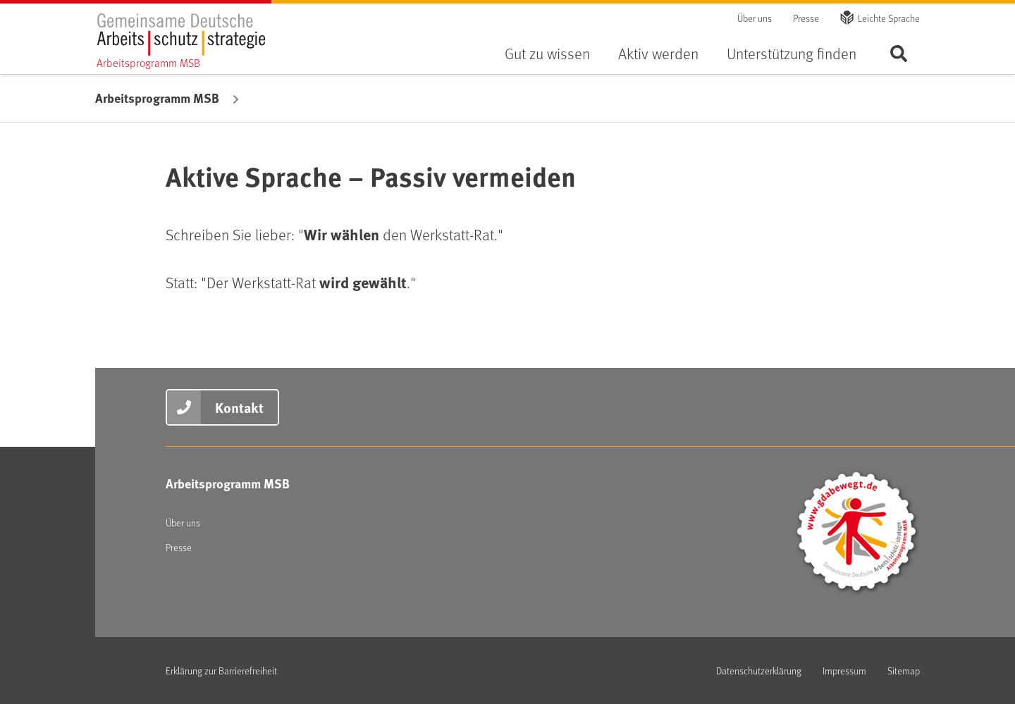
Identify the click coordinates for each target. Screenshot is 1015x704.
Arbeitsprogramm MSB (157, 98)
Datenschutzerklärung (758, 670)
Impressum (844, 670)
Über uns (754, 18)
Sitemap (903, 670)
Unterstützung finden (791, 53)
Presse (806, 18)
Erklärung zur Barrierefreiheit (221, 670)
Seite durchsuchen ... (899, 53)
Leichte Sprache (889, 18)
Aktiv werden (658, 53)
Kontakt (239, 407)
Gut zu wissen (547, 53)
